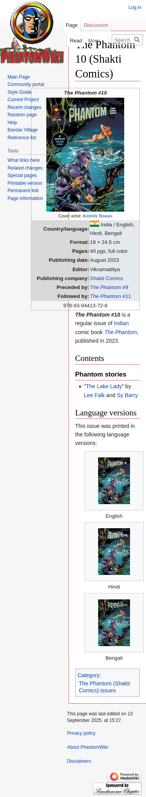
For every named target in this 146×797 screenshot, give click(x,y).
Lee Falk (94, 395)
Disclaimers (79, 761)
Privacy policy (81, 733)
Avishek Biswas (98, 216)
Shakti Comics (106, 278)
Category (88, 675)
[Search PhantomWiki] (127, 39)
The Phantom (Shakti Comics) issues (104, 687)
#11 (110, 296)
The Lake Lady (104, 386)
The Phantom (120, 332)
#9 (109, 287)
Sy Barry (127, 395)
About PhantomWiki (87, 747)
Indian (121, 323)
